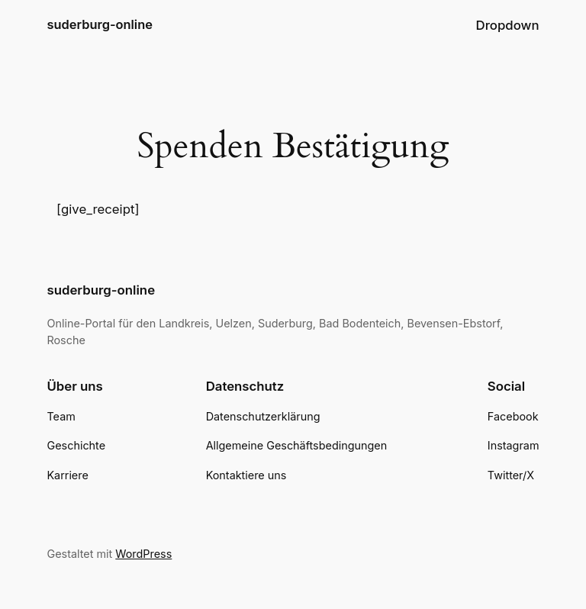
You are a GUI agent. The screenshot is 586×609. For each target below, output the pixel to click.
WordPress (143, 553)
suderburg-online (99, 24)
